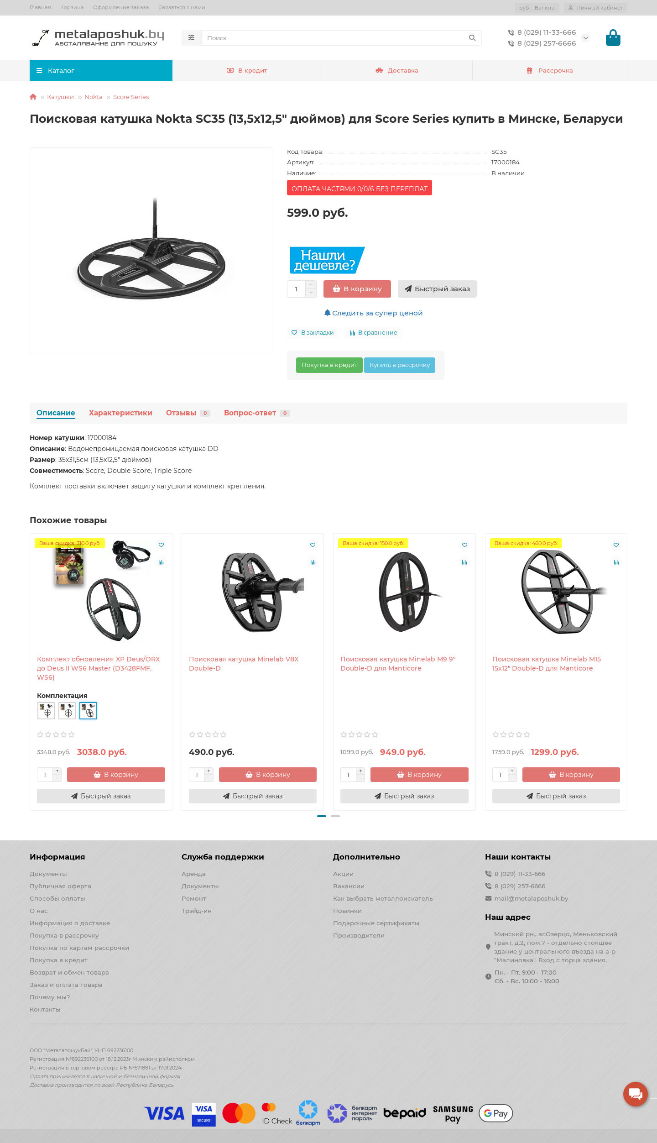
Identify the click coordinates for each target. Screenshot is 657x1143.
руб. (537, 8)
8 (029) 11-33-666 (540, 32)
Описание (55, 413)
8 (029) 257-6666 (540, 43)
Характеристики (120, 413)
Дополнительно (366, 856)
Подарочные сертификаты (376, 923)
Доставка (396, 70)
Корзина (72, 7)
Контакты (45, 1009)
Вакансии (349, 886)
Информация (57, 856)
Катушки (60, 96)
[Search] (341, 38)
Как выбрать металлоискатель (383, 898)
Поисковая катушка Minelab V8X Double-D (243, 664)
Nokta (93, 96)
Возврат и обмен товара (69, 972)
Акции (343, 873)
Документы (48, 873)
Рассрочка (549, 70)
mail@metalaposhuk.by (531, 898)
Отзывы (188, 413)
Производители (359, 935)
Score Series (131, 96)
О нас (39, 910)
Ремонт (194, 898)
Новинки (347, 910)
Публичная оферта (60, 886)
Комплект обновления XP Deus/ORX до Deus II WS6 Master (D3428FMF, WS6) (98, 668)
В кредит (247, 70)
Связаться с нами (181, 7)
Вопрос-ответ (257, 413)
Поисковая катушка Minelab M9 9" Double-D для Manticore (397, 664)
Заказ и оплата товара (66, 984)
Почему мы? (50, 997)
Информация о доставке (70, 923)
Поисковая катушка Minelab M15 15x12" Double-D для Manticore (546, 664)
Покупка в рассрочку (64, 935)
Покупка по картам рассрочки (79, 947)
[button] (321, 817)
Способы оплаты (57, 898)
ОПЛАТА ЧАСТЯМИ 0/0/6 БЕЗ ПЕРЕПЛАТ (360, 189)
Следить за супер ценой (373, 313)
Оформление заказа (121, 7)
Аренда (194, 873)
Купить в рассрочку (400, 365)
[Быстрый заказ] (437, 289)
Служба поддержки (223, 856)
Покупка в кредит (329, 365)
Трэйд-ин (197, 910)
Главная (40, 7)
